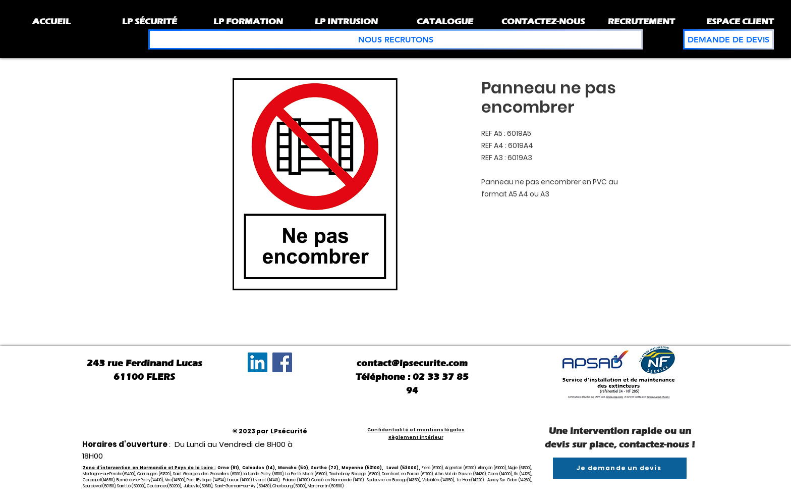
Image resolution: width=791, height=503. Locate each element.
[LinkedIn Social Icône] (257, 362)
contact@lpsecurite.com (412, 363)
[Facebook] (282, 362)
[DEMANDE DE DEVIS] (728, 39)
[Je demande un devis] (620, 468)
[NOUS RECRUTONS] (395, 39)
